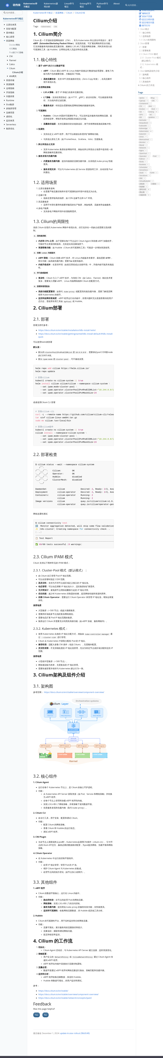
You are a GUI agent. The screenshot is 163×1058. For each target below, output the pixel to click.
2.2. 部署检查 (145, 50)
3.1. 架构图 (144, 74)
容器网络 (59, 12)
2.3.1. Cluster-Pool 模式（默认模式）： (150, 59)
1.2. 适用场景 (145, 36)
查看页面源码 (146, 10)
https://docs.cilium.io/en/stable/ (53, 990)
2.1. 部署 (143, 47)
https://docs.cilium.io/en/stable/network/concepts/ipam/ (65, 998)
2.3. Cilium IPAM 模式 (148, 54)
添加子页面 (145, 16)
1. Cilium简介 (143, 29)
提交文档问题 (146, 19)
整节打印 (144, 25)
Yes (36, 1014)
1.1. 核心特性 (145, 32)
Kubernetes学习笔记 (43, 12)
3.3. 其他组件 (145, 81)
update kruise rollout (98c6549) (75, 1033)
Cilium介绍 (80, 12)
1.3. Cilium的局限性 (147, 39)
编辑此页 (144, 13)
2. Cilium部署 (143, 43)
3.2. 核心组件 (145, 78)
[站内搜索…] (140, 5)
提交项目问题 (146, 22)
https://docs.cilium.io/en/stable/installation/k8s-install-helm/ (67, 330)
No (45, 1014)
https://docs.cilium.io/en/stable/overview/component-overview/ (74, 692)
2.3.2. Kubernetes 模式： (149, 66)
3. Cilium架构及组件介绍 (148, 71)
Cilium (69, 12)
